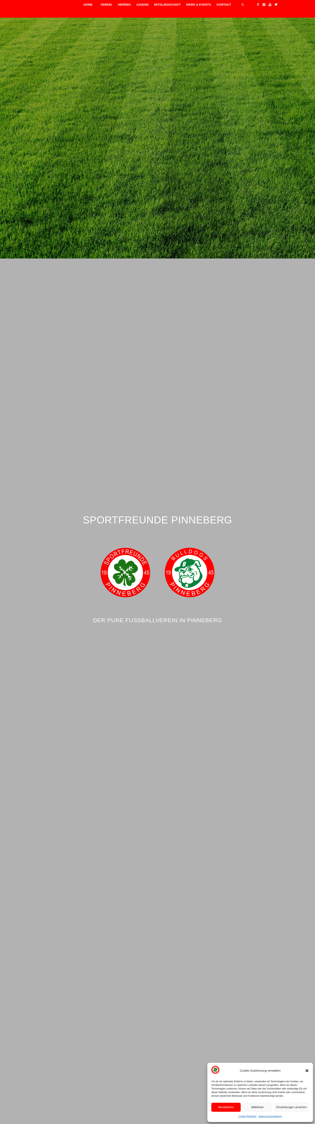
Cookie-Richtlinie (247, 1116)
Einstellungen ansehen (291, 1107)
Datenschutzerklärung (270, 1116)
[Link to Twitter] (276, 4)
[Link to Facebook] (258, 4)
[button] (307, 1071)
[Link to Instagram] (264, 4)
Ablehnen (257, 1107)
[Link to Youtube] (270, 4)
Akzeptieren (226, 1107)
